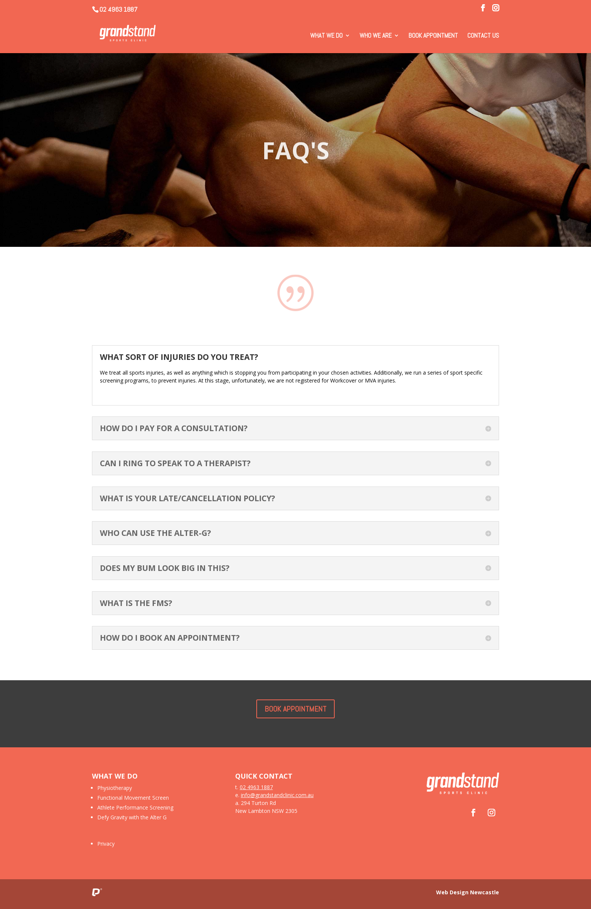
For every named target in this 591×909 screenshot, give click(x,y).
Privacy (106, 843)
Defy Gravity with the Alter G (132, 817)
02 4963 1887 (119, 9)
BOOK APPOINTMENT (295, 709)
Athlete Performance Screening (135, 807)
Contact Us (483, 36)
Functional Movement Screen (133, 797)
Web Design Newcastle (467, 892)
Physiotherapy (114, 787)
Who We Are (376, 36)
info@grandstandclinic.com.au (277, 795)
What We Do (326, 36)
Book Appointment (433, 36)
